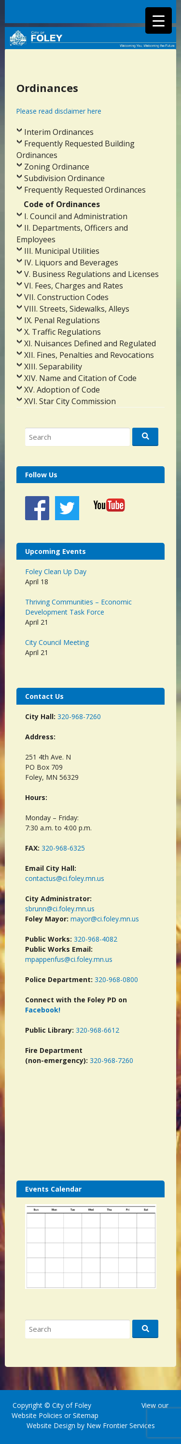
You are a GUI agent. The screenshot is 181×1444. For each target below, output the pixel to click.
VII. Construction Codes (66, 297)
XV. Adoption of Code (62, 389)
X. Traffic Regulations (62, 332)
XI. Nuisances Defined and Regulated (90, 343)
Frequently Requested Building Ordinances (75, 149)
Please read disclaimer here (58, 111)
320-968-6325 (63, 848)
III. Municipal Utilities (61, 251)
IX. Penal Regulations (62, 320)
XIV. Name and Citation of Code (80, 378)
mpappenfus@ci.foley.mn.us (68, 959)
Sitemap (84, 1415)
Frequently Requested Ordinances (85, 189)
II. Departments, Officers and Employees (72, 234)
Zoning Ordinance (56, 166)
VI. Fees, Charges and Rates (73, 285)
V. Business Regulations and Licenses (91, 274)
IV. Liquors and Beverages (71, 262)
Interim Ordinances (59, 132)
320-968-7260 (79, 716)
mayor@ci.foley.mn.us (104, 918)
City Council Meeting (57, 642)
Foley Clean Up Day (55, 571)
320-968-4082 (95, 939)
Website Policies (37, 1415)
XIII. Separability (53, 366)
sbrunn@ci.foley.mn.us (60, 908)
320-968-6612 (97, 1030)
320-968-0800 (116, 979)
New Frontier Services (120, 1425)
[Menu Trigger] (158, 20)
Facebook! (42, 1009)
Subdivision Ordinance (64, 178)
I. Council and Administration (75, 216)
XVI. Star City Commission (70, 401)
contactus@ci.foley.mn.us (64, 878)
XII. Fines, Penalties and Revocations (89, 355)
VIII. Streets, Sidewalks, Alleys (76, 308)
